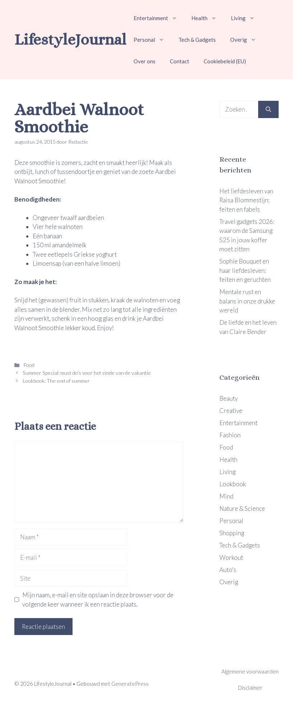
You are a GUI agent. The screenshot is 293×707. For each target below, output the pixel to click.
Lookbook (232, 484)
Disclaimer (250, 687)
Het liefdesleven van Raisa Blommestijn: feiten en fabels (246, 200)
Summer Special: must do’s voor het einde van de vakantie (87, 373)
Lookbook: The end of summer (56, 381)
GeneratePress (130, 683)
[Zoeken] (268, 109)
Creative (230, 410)
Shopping (231, 533)
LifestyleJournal (70, 39)
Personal (152, 39)
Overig (246, 39)
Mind (226, 496)
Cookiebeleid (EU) (225, 61)
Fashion (230, 435)
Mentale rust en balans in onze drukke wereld (247, 301)
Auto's (227, 569)
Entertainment (159, 18)
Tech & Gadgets (197, 39)
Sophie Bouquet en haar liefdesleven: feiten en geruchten (245, 270)
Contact (179, 61)
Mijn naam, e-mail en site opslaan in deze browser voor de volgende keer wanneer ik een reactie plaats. (97, 599)
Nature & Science (242, 508)
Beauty (228, 398)
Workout (231, 557)
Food (28, 365)
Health (207, 18)
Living (246, 18)
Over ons (144, 61)
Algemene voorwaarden (250, 671)
